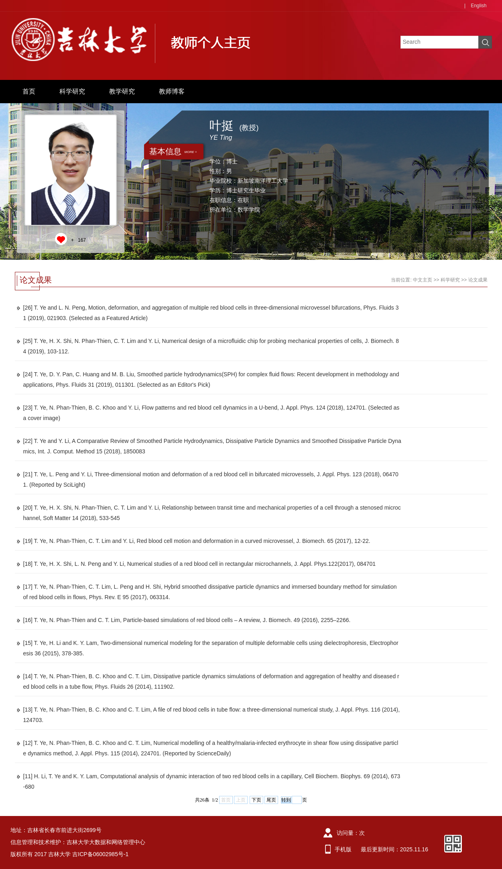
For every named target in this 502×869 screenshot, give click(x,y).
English (478, 5)
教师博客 (172, 91)
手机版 (343, 849)
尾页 (271, 800)
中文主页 (422, 280)
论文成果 (478, 280)
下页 (256, 800)
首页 (28, 91)
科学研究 (72, 91)
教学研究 (122, 91)
